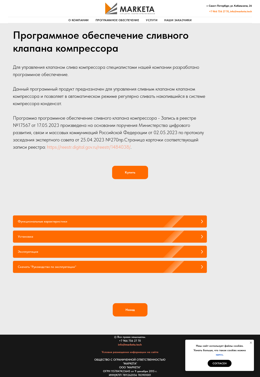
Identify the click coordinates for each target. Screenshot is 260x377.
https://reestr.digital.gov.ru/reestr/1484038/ (89, 147)
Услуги (151, 20)
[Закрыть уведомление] (251, 343)
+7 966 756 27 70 (130, 340)
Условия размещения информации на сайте (130, 352)
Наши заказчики (178, 20)
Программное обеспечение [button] (117, 20)
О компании (78, 20)
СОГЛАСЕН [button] (220, 363)
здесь (219, 354)
